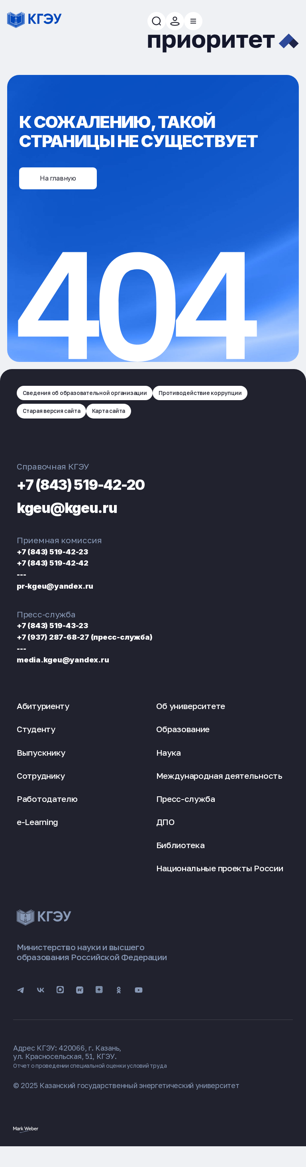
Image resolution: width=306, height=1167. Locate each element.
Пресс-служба (185, 813)
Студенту (36, 743)
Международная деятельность (219, 790)
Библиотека (180, 859)
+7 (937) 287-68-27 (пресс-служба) (104, 650)
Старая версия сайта (176, 422)
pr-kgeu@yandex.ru (65, 599)
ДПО (165, 836)
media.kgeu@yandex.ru (74, 673)
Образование (183, 743)
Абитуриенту (43, 720)
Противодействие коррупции (75, 422)
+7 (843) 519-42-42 (63, 576)
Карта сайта (247, 422)
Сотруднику (41, 790)
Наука (168, 766)
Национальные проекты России (219, 882)
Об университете (191, 720)
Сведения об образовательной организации (99, 400)
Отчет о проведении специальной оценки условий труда (110, 1084)
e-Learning (37, 836)
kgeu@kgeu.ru (84, 520)
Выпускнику (41, 766)
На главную (70, 187)
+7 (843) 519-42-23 (63, 565)
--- (24, 588)
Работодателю (47, 813)
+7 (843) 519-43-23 (63, 639)
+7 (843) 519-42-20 (106, 497)
